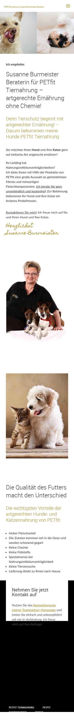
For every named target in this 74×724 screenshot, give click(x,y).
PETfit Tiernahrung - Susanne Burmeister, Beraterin (24, 7)
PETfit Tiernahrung (21, 707)
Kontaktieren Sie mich (20, 212)
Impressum (41, 716)
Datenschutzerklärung (24, 721)
